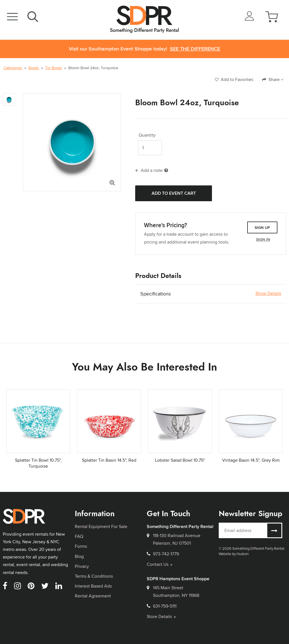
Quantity (147, 135)
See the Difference (195, 48)
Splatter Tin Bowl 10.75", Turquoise (38, 463)
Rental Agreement (93, 596)
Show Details (268, 293)
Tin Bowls (53, 68)
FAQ (79, 536)
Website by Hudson (234, 553)
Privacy (82, 566)
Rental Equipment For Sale (101, 526)
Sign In (263, 239)
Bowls (34, 68)
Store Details (161, 616)
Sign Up (262, 227)
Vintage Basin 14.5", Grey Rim (251, 460)
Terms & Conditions (94, 576)
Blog (79, 556)
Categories (12, 68)
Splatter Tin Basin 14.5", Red (109, 460)
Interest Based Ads (93, 586)
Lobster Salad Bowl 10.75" (180, 460)
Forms (81, 546)
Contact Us (159, 564)
